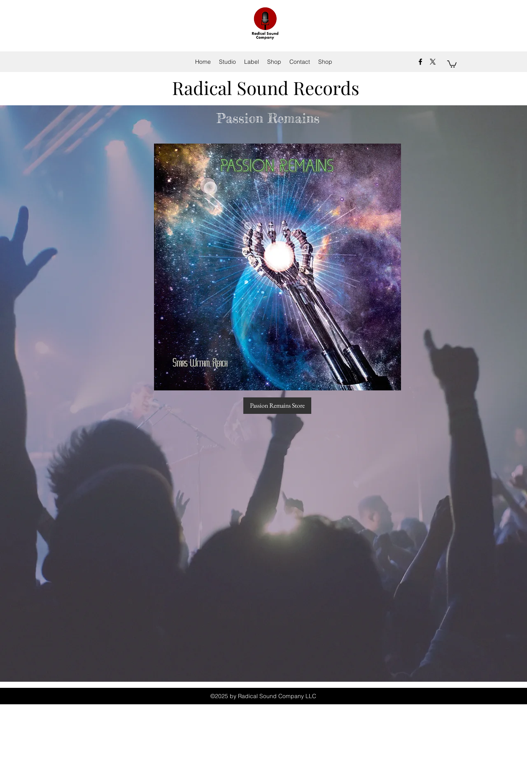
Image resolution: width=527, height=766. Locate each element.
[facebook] (420, 62)
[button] (452, 63)
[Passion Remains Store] (277, 405)
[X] (433, 62)
